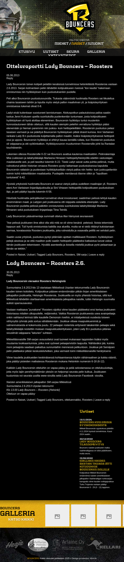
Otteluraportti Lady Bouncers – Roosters (59, 66)
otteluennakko (73, 399)
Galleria (96, 52)
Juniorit (96, 43)
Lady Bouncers (54, 254)
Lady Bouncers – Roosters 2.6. (45, 263)
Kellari (103, 545)
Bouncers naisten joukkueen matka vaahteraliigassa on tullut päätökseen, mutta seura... (96, 451)
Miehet (62, 43)
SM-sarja (81, 254)
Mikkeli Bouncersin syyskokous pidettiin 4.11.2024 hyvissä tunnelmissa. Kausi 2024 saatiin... (97, 431)
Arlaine (67, 545)
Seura (73, 52)
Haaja (14, 545)
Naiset (78, 43)
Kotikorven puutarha (38, 545)
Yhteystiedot (62, 55)
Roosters (70, 254)
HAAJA (93, 558)
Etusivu (27, 52)
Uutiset (51, 52)
